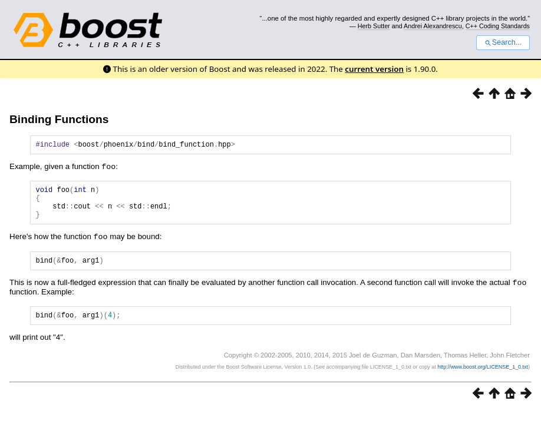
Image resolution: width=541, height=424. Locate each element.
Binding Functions (58, 119)
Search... (503, 42)
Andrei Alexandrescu (433, 25)
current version (374, 69)
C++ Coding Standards (498, 25)
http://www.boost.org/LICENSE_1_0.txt (482, 377)
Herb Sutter (374, 25)
